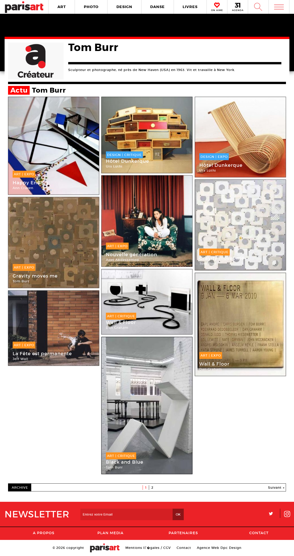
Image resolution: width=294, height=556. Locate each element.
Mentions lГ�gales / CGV (148, 548)
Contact (259, 532)
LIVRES (190, 6)
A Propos (43, 532)
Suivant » (276, 487)
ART (61, 6)
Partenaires (183, 532)
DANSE (157, 6)
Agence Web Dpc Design (219, 548)
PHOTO (91, 6)
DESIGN (124, 6)
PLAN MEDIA (110, 532)
